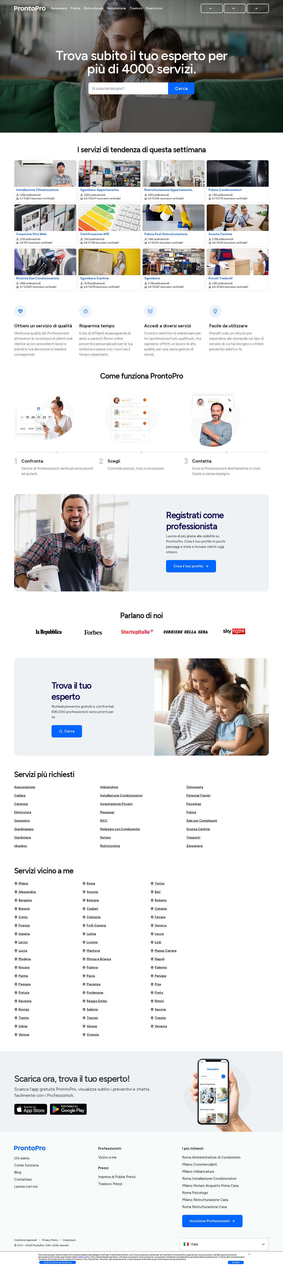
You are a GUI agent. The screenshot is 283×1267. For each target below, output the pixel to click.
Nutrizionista (110, 848)
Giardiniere (22, 839)
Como (21, 918)
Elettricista (22, 814)
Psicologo (193, 806)
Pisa (155, 986)
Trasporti (193, 839)
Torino (157, 885)
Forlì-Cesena (94, 927)
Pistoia (21, 994)
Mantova (91, 952)
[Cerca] (181, 88)
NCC (103, 822)
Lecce (157, 935)
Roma (88, 885)
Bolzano (158, 902)
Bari (155, 893)
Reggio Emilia (94, 1002)
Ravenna (22, 1002)
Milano (21, 885)
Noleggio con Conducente (120, 831)
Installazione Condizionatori (121, 797)
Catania (158, 910)
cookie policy (83, 1257)
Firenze (22, 927)
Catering (21, 806)
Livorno (90, 944)
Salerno (90, 1011)
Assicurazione (24, 789)
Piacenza (91, 986)
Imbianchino (109, 789)
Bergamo (23, 902)
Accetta (235, 1262)
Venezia (158, 1028)
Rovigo (21, 1011)
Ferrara (157, 918)
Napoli (157, 960)
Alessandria (25, 893)
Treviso (90, 1019)
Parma (21, 977)
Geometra (22, 822)
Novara (21, 969)
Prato (156, 994)
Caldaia (19, 797)
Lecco (21, 944)
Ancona (90, 893)
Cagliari (90, 910)
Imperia (22, 935)
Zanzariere (194, 848)
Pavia (88, 977)
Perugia (158, 977)
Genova (158, 927)
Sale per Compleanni (201, 822)
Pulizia (191, 814)
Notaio (105, 839)
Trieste (158, 1019)
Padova (90, 969)
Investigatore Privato (116, 806)
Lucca (20, 952)
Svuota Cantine (198, 831)
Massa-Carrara (163, 952)
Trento (21, 1019)
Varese (89, 1028)
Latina (89, 935)
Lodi (155, 944)
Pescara (22, 986)
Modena (22, 960)
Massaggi (107, 814)
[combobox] (224, 1246)
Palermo (158, 969)
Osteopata (194, 789)
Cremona (91, 918)
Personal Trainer (198, 797)
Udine (20, 1028)
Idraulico (20, 848)
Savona (158, 1011)
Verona (21, 1036)
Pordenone (92, 994)
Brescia (22, 910)
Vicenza (90, 1036)
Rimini (157, 1002)
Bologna (90, 902)
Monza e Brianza (96, 960)
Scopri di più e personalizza (58, 1262)
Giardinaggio (24, 831)
